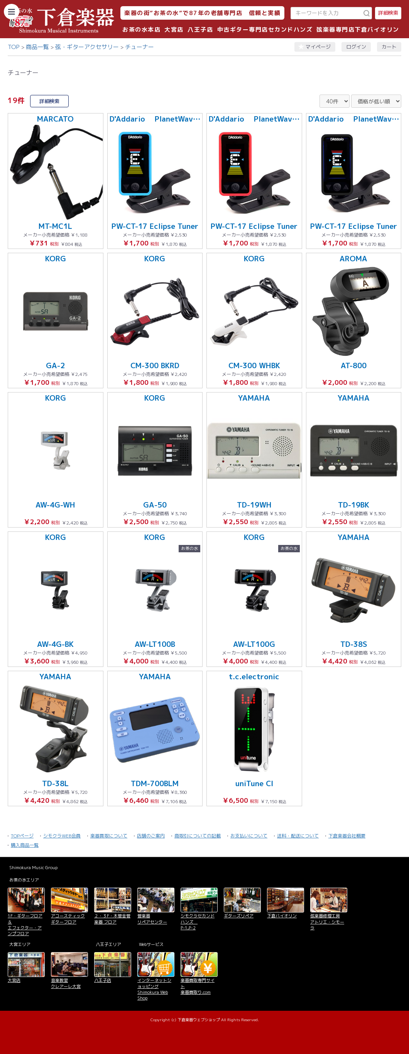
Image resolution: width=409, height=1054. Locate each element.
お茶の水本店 (141, 29)
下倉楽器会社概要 (346, 835)
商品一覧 (37, 47)
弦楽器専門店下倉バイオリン (357, 29)
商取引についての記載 (197, 835)
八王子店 (200, 29)
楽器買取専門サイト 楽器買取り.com (198, 986)
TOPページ (22, 835)
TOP (14, 47)
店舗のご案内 (151, 835)
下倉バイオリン (282, 916)
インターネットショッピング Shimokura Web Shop (154, 989)
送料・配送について (298, 835)
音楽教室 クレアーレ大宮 (66, 983)
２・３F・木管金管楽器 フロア (112, 919)
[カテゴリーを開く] (11, 11)
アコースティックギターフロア (68, 919)
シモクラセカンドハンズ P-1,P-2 (198, 922)
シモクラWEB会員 (62, 835)
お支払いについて (248, 835)
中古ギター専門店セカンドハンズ (265, 29)
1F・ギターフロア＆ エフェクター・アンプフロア (25, 925)
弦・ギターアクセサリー (87, 47)
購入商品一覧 (25, 845)
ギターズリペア (239, 916)
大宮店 (174, 29)
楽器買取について (108, 835)
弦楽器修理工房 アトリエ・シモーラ (327, 922)
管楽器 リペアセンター (152, 919)
